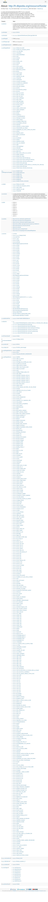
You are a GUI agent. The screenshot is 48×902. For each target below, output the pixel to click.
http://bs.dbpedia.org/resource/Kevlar (20, 243)
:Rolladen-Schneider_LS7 (20, 790)
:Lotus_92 (16, 681)
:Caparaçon (17, 461)
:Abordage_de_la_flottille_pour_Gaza (22, 362)
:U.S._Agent (17, 846)
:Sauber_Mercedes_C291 (20, 803)
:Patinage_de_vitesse (19, 117)
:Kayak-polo (17, 631)
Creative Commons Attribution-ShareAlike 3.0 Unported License (35, 890)
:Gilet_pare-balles (18, 101)
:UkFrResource (17, 867)
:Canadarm (17, 455)
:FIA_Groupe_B (18, 538)
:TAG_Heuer (17, 825)
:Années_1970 (17, 61)
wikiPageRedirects (7, 350)
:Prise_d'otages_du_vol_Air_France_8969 (23, 766)
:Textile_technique (18, 831)
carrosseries (6, 858)
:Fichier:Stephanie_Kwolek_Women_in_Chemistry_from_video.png (28, 164)
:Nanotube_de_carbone (19, 705)
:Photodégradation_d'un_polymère (21, 743)
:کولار (16, 260)
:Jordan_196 (17, 621)
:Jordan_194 (17, 618)
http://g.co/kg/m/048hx (17, 312)
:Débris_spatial (17, 530)
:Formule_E (17, 573)
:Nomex (16, 112)
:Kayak (16, 630)
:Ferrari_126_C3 (18, 545)
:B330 (16, 408)
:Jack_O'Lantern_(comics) (20, 608)
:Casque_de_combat (19, 470)
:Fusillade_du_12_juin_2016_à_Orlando (23, 576)
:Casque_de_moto (18, 471)
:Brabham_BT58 (18, 443)
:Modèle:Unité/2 (18, 177)
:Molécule (16, 111)
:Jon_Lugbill (17, 613)
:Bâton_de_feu (17, 453)
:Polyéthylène (17, 756)
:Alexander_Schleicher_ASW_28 (21, 382)
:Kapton (16, 628)
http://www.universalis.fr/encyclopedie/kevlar (22, 220)
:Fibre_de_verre (18, 96)
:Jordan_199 (17, 625)
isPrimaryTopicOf (6, 336)
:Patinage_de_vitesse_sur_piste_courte (22, 735)
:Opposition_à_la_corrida (19, 720)
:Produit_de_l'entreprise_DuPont (21, 49)
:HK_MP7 (16, 595)
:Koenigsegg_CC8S (18, 638)
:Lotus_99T (17, 691)
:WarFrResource (17, 869)
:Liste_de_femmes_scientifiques (21, 671)
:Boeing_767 (17, 435)
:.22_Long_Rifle (18, 51)
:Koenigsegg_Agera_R (19, 635)
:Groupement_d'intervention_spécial (22, 590)
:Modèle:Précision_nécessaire (21, 181)
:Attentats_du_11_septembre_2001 (22, 400)
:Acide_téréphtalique (19, 54)
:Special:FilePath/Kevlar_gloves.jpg (22, 332)
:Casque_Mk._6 (18, 466)
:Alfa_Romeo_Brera (18, 383)
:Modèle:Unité (17, 176)
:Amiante (16, 58)
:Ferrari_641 (17, 555)
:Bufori (16, 448)
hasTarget (5, 867)
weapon (4, 347)
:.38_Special (17, 53)
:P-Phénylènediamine (19, 116)
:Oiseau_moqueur (18, 718)
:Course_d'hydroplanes (19, 506)
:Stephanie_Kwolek (18, 141)
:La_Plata (16, 645)
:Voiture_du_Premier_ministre (20, 855)
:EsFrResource (17, 874)
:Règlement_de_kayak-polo (20, 796)
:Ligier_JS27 (17, 658)
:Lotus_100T (17, 675)
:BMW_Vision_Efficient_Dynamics (21, 413)
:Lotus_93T (17, 683)
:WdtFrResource (17, 880)
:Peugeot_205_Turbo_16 (19, 741)
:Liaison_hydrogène (18, 109)
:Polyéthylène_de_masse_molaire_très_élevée (24, 129)
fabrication (5, 861)
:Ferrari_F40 (17, 566)
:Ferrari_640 (17, 553)
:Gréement (17, 591)
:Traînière (16, 843)
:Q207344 (16, 237)
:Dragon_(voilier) (18, 525)
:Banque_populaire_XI (19, 415)
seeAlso (4, 218)
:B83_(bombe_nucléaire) (19, 410)
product (4, 344)
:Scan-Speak (17, 805)
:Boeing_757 (17, 433)
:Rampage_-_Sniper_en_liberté (21, 771)
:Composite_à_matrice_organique (21, 495)
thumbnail (4, 35)
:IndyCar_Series (18, 603)
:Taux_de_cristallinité (19, 142)
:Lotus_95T (17, 686)
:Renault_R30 (17, 781)
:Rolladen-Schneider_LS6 (20, 788)
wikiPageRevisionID (6, 44)
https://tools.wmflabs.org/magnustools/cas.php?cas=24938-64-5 (26, 223)
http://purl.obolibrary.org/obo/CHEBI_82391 (22, 313)
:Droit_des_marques (18, 86)
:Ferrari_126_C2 (18, 541)
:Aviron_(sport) (17, 66)
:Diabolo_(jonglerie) (18, 521)
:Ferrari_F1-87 (17, 563)
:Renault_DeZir (17, 773)
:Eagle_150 (17, 535)
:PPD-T (16, 352)
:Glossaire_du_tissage (19, 588)
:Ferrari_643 (17, 558)
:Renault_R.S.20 (18, 778)
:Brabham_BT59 (18, 445)
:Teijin (16, 144)
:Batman (16, 418)
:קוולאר (16, 265)
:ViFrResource (16, 872)
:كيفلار (16, 238)
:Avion (16, 64)
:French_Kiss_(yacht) (19, 575)
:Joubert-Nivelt (17, 626)
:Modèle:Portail (17, 171)
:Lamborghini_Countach (19, 646)
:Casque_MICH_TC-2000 (20, 465)
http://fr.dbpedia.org (24, 8)
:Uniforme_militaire (18, 848)
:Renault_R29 (17, 780)
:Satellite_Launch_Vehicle (20, 801)
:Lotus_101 (17, 676)
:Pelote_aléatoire (18, 736)
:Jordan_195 (17, 620)
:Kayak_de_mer (18, 633)
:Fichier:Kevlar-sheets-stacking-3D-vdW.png (23, 159)
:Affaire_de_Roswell (18, 368)
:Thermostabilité (18, 835)
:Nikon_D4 (17, 713)
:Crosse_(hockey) (18, 511)
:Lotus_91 (16, 680)
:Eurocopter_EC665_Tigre (20, 536)
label (3, 202)
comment (4, 193)
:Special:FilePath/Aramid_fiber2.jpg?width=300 (25, 35)
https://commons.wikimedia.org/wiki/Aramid (22, 218)
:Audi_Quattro (17, 402)
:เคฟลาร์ (16, 298)
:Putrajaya (16, 770)
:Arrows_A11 (17, 398)
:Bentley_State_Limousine (20, 423)
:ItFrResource (16, 877)
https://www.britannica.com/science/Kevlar (21, 225)
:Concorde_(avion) (18, 496)
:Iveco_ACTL (17, 605)
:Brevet (16, 71)
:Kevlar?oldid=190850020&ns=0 (21, 318)
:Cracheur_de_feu (18, 84)
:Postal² (16, 761)
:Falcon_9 (16, 540)
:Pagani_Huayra (18, 728)
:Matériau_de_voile (18, 76)
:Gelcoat (16, 581)
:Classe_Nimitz (17, 483)
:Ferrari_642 (17, 556)
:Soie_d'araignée (18, 811)
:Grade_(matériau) (18, 102)
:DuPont (16, 32)
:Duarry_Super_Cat (18, 528)
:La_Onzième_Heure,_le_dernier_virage (23, 643)
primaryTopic (5, 884)
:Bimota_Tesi (17, 428)
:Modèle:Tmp (17, 174)
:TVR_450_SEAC (18, 828)
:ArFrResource (17, 870)
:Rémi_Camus (17, 798)
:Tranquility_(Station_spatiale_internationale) (23, 840)
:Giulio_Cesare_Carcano (19, 586)
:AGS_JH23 (17, 360)
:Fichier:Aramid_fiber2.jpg (20, 166)
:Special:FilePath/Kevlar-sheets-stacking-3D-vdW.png (26, 327)
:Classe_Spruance (18, 485)
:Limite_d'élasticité (18, 666)
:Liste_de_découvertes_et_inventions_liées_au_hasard (26, 670)
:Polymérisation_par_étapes (20, 127)
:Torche (16, 838)
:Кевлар (16, 242)
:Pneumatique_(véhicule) (19, 122)
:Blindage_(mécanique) (19, 432)
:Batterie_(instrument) (19, 420)
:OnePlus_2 (17, 114)
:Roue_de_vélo (17, 793)
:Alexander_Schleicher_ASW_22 (21, 377)
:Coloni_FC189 (17, 488)
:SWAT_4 (16, 800)
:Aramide (16, 63)
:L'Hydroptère (17, 641)
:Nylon (16, 716)
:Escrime (16, 91)
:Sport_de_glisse (18, 813)
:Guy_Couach (17, 593)
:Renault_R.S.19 (18, 776)
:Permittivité (17, 740)
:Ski (15, 136)
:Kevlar (15, 233)
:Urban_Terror (17, 850)
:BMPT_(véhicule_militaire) (20, 412)
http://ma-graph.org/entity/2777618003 (21, 315)
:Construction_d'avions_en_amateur (22, 498)
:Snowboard (17, 137)
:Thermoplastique (18, 146)
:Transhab (16, 841)
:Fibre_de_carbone (18, 94)
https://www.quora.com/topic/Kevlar (20, 228)
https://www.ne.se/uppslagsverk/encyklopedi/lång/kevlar (24, 230)
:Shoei (16, 806)
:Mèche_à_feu (17, 701)
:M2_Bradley (17, 693)
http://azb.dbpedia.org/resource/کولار (20, 308)
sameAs (4, 233)
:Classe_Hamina (18, 481)
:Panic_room (17, 730)
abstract (4, 23)
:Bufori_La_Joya (18, 450)
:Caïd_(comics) (17, 475)
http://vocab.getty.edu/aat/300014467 (20, 310)
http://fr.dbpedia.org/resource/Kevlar (27, 6)
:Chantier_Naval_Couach (20, 478)
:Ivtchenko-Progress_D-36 (20, 606)
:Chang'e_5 (17, 476)
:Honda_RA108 (18, 598)
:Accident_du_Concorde (19, 363)
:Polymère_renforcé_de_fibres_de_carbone (23, 753)
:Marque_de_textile (18, 48)
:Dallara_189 (17, 518)
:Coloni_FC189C (18, 491)
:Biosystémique (17, 430)
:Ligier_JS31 (17, 661)
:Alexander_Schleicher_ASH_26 (21, 375)
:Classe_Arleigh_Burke (19, 480)
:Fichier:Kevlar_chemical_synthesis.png (22, 161)
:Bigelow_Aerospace (19, 425)
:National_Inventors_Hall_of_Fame (21, 706)
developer (4, 32)
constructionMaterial (6, 340)
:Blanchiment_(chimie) (19, 69)
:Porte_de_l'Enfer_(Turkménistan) (21, 760)
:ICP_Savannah (18, 601)
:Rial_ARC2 (17, 783)
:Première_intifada (18, 765)
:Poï (15, 763)
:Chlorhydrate (17, 79)
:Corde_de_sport (18, 505)
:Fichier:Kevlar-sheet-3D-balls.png (21, 157)
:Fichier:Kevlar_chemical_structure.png (22, 167)
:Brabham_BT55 (18, 442)
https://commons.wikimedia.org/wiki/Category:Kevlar (23, 222)
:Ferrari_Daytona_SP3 (19, 560)
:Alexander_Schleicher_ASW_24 (21, 378)
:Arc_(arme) (17, 395)
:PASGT (16, 723)
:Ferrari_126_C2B (18, 543)
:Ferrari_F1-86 (17, 561)
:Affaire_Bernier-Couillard (20, 365)
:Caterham (17, 473)
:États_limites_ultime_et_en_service (22, 152)
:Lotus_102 (17, 678)
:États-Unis (17, 151)
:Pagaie (16, 726)
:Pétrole (16, 131)
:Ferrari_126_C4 (18, 546)
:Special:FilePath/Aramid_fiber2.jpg (22, 324)
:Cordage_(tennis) (18, 339)
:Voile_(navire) (17, 853)
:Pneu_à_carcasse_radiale (20, 748)
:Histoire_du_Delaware (19, 596)
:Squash (16, 816)
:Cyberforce (17, 513)
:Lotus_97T (17, 688)
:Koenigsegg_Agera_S (19, 636)
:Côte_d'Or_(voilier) (18, 516)
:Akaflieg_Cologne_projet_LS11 (21, 372)
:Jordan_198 (17, 623)
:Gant (15, 578)
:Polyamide (17, 77)
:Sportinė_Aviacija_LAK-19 (20, 815)
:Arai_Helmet (17, 392)
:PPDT (16, 725)
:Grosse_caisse (18, 104)
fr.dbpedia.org (40, 8)
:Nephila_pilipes (18, 708)
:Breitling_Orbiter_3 (18, 447)
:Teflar (16, 830)
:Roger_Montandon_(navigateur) (21, 786)
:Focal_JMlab (17, 571)
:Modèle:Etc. (17, 179)
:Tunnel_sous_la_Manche (20, 845)
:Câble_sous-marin (18, 515)
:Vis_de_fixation (18, 149)
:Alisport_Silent (17, 385)
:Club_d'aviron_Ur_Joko (19, 486)
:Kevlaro (16, 253)
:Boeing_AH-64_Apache (19, 437)
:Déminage (17, 533)
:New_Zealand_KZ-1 (19, 710)
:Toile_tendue (17, 836)
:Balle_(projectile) (18, 67)
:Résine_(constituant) (19, 134)
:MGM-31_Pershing (18, 696)
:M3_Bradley (17, 695)
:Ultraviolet (17, 147)
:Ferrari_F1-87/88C (18, 565)
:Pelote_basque (18, 119)
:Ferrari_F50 (17, 568)
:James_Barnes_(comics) (20, 610)
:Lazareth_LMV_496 (18, 650)
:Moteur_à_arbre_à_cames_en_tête (22, 700)
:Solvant (16, 139)
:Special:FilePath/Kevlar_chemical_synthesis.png (25, 331)
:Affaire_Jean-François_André (20, 367)
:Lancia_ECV (17, 648)
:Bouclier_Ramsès (18, 438)
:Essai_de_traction (18, 92)
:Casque (16, 463)
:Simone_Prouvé (18, 810)
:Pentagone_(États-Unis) (19, 121)
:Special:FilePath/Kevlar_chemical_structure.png (25, 329)
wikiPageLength (6, 41)
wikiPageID (5, 38)
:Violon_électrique (18, 851)
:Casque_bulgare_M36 (19, 468)
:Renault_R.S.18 (18, 775)
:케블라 (16, 273)
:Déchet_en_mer (18, 531)
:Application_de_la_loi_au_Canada (22, 390)
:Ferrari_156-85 (18, 548)
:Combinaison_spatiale (19, 493)
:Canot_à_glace (18, 456)
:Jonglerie (16, 106)
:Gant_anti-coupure (18, 580)
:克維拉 (16, 307)
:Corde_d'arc (17, 503)
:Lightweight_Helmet (19, 655)
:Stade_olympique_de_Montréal (21, 818)
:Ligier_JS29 (17, 660)
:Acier (16, 56)
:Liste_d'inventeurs (18, 668)
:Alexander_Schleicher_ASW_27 (21, 380)
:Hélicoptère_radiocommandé (20, 600)
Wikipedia (14, 890)
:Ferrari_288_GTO (18, 550)
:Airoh (16, 370)
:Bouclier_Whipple (18, 440)
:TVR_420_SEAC (18, 826)
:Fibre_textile (17, 74)
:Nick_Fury (17, 711)
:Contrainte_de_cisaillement (20, 82)
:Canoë (16, 458)
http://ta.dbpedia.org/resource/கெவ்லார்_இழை (22, 297)
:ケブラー (16, 272)
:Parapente (17, 731)
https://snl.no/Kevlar (17, 227)
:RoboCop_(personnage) (19, 785)
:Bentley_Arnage (18, 422)
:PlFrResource (17, 879)
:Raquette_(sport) (18, 132)
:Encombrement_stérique (20, 89)
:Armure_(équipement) (19, 397)
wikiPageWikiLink (6, 48)
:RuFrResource (17, 875)
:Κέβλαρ (16, 252)
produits (5, 864)
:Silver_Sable (17, 808)
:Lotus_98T (17, 690)
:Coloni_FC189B (18, 490)
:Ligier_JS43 (17, 665)
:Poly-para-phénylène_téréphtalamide (22, 353)
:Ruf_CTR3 (17, 795)
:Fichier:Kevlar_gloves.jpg (20, 162)
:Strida (16, 823)
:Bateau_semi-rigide (18, 417)
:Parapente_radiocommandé (20, 733)
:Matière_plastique (18, 154)
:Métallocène (17, 703)
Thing (10, 8)
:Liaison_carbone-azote (19, 107)
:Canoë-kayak (17, 72)
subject (4, 184)
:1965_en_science (18, 358)
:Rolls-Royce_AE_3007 (19, 791)
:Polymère (16, 124)
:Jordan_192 (17, 615)
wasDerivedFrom (6, 318)
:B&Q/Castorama (18, 407)
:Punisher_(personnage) (19, 347)
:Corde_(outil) (17, 501)
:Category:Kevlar (19, 235)
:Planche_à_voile (18, 746)
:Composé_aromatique (19, 81)
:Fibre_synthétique (18, 97)
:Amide (16, 59)
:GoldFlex (16, 350)
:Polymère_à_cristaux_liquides (21, 126)
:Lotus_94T (17, 685)
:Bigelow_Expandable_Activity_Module (22, 427)
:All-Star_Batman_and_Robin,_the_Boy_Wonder (24, 387)
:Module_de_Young (18, 156)
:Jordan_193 (17, 616)
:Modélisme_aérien (18, 698)
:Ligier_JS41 (17, 663)
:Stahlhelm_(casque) (19, 820)
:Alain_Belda (17, 373)
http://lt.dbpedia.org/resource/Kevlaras (21, 275)
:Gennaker (17, 583)
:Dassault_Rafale (18, 520)
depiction (4, 321)
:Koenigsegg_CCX (18, 640)
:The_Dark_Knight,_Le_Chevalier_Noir (22, 833)
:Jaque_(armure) (18, 611)
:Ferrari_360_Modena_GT (20, 551)
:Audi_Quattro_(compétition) (20, 403)
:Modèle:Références (18, 172)
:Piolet (16, 745)
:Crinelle (16, 510)
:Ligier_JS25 (17, 656)
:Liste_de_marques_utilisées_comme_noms (23, 673)
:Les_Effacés (17, 651)
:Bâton (16, 451)
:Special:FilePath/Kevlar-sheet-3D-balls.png (24, 326)
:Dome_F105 (17, 523)
